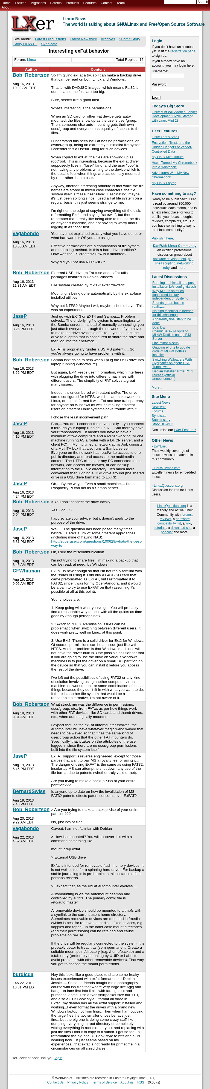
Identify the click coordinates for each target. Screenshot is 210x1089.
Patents (56, 3)
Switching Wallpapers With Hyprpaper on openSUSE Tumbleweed (172, 363)
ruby (166, 268)
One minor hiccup (165, 343)
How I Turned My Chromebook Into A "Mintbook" (174, 165)
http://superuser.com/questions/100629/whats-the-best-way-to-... (96, 543)
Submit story (161, 420)
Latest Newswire (83, 39)
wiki (188, 523)
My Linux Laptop (164, 183)
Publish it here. (163, 238)
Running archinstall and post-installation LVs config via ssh (174, 284)
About (6, 7)
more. (182, 268)
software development (169, 259)
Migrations (38, 3)
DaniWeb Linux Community (175, 246)
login (58, 1058)
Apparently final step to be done (171, 321)
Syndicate (159, 416)
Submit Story (129, 39)
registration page (182, 51)
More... (157, 387)
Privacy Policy (77, 1082)
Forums (20, 3)
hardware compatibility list (174, 521)
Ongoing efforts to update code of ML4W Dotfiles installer (171, 351)
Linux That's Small (165, 137)
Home (6, 3)
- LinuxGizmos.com (166, 468)
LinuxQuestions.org (171, 506)
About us (126, 1082)
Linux (31, 60)
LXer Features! (185, 430)
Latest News (161, 402)
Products (72, 3)
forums (187, 515)
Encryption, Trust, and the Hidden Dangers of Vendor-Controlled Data (172, 147)
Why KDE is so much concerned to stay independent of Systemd (170, 294)
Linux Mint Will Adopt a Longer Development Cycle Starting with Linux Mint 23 (174, 116)
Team (120, 3)
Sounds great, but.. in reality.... (168, 304)
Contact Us (55, 1082)
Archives (108, 39)
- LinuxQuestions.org (167, 486)
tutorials (160, 528)
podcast (167, 532)
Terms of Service (104, 1082)
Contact (106, 3)
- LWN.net (159, 446)
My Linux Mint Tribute (167, 157)
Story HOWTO (162, 424)
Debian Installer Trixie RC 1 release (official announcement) (172, 375)
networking (185, 263)
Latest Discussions (50, 39)
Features (90, 3)
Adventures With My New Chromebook (170, 175)
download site (181, 528)
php (190, 259)
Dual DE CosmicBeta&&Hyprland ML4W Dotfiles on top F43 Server (171, 333)
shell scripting (165, 263)
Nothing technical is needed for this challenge (172, 313)
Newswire (159, 407)
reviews (165, 519)
